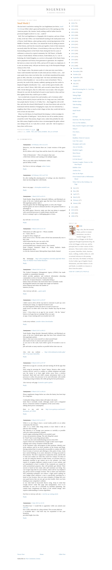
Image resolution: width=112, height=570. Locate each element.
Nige (80, 226)
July (74, 83)
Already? (75, 86)
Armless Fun (77, 170)
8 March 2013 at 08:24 (38, 391)
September (76, 77)
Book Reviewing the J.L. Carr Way (83, 89)
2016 (73, 53)
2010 (73, 210)
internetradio (35, 220)
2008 (73, 216)
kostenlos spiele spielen (45, 382)
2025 (73, 26)
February (76, 200)
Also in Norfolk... (78, 147)
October (75, 74)
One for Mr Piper (78, 173)
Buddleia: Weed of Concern (81, 138)
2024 (73, 29)
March (75, 197)
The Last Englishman (39, 131)
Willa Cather (53, 131)
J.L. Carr (27, 131)
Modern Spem (77, 101)
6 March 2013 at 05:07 (38, 300)
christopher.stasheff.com (42, 187)
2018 (73, 47)
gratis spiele (42, 291)
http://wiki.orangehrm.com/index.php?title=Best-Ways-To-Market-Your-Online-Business (44, 259)
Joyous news (76, 156)
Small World (76, 110)
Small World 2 (77, 98)
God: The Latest (78, 141)
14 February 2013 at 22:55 (39, 145)
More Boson (76, 153)
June (74, 188)
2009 (73, 213)
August (75, 80)
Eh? (74, 113)
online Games (46, 166)
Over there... (76, 132)
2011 (73, 207)
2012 (73, 66)
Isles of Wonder (77, 92)
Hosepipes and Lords (79, 144)
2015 (73, 56)
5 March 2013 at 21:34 (38, 269)
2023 (73, 32)
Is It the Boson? (77, 159)
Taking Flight (77, 95)
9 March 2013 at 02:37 (38, 420)
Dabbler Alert (77, 167)
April (75, 194)
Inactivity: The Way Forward (81, 119)
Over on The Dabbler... (80, 123)
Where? (75, 129)
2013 (73, 62)
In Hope (75, 116)
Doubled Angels (78, 150)
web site (25, 508)
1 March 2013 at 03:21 (38, 196)
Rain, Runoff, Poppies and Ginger (83, 126)
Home (42, 554)
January (75, 203)
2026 (73, 23)
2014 (73, 59)
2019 (73, 44)
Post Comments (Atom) (33, 558)
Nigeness (56, 9)
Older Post (62, 554)
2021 (73, 38)
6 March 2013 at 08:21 (38, 330)
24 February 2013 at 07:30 (39, 175)
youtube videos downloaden (44, 321)
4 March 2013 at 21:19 (38, 229)
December (76, 68)
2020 (73, 41)
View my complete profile (79, 271)
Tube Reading (77, 104)
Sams (74, 135)
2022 (73, 35)
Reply (25, 169)
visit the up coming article (50, 494)
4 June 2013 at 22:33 (37, 503)
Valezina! (75, 107)
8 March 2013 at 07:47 (38, 363)
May (74, 191)
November (76, 71)
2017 (73, 50)
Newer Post (20, 554)
